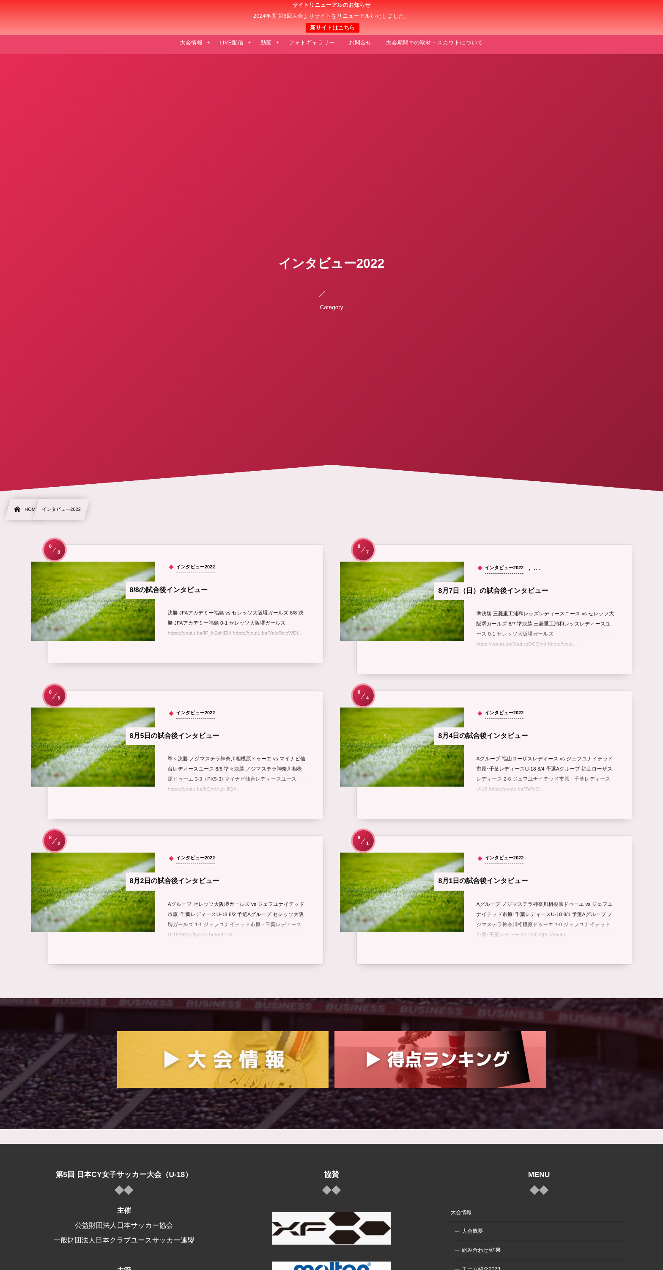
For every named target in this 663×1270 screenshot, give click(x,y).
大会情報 (460, 1212)
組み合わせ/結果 (481, 1250)
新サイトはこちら (332, 28)
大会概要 (472, 1231)
